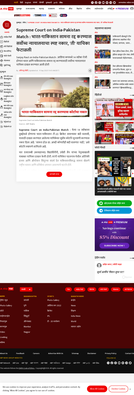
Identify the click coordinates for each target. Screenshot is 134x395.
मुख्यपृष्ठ (19, 8)
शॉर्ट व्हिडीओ (6, 46)
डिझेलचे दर (6, 126)
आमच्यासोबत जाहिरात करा (126, 2)
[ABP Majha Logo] (7, 8)
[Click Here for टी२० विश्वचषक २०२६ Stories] (39, 15)
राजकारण (51, 8)
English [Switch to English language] (28, 2)
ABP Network (5, 362)
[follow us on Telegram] (110, 2)
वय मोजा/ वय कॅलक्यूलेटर (6, 91)
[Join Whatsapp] (114, 2)
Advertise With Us (55, 353)
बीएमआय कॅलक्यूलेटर (6, 84)
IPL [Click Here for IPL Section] (48, 316)
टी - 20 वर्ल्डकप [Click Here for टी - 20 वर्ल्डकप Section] (53, 321)
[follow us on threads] (99, 2)
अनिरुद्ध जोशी (23, 70)
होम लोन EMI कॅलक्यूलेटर (6, 77)
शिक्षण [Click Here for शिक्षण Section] (73, 310)
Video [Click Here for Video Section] (2, 332)
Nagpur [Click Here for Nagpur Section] (27, 332)
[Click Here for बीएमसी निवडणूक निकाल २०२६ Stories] (22, 15)
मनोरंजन (62, 8)
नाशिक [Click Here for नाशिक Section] (26, 310)
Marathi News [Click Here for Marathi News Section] (77, 296)
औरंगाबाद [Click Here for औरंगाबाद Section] (27, 321)
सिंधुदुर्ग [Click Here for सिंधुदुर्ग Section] (26, 316)
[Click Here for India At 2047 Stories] (63, 15)
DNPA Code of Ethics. (27, 368)
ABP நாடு (86, 362)
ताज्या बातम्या (30, 8)
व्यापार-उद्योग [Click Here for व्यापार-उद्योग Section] (76, 326)
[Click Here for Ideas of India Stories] (53, 15)
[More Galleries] (132, 148)
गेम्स (68, 289)
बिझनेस (79, 8)
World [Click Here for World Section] (73, 321)
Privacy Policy (110, 353)
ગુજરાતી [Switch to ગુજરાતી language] (49, 2)
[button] (7, 27)
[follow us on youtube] (103, 2)
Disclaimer (91, 353)
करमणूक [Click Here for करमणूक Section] (3, 326)
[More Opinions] (132, 258)
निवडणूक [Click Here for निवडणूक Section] (3, 321)
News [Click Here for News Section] (73, 305)
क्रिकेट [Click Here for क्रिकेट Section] (49, 310)
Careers (36, 353)
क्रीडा (70, 8)
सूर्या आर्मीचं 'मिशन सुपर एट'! (110, 272)
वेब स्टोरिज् (5, 51)
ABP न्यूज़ (24, 362)
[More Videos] (132, 95)
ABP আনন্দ (34, 362)
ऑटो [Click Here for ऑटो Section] (2, 310)
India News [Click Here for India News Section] (75, 316)
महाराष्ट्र (41, 8)
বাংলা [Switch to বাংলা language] (35, 2)
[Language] (26, 289)
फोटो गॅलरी (5, 55)
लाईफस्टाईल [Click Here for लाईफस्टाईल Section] (5, 316)
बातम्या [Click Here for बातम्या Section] (2, 296)
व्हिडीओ (4, 41)
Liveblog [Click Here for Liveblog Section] (3, 337)
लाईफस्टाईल (99, 8)
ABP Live (16, 362)
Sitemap (75, 353)
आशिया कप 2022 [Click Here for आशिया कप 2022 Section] (54, 305)
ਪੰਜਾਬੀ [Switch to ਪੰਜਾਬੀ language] (41, 2)
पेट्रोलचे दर (5, 122)
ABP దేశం (96, 362)
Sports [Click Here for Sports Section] (50, 296)
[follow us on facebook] (96, 2)
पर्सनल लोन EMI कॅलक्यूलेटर (6, 115)
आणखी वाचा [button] (54, 174)
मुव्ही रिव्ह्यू (5, 65)
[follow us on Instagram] (107, 2)
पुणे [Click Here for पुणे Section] (25, 305)
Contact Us (129, 353)
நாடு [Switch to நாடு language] (55, 2)
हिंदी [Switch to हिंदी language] (21, 2)
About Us (3, 353)
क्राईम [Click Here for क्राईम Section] (73, 300)
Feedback (20, 353)
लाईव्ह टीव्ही (6, 37)
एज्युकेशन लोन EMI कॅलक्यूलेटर (7, 99)
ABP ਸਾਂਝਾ (76, 362)
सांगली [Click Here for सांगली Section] (26, 300)
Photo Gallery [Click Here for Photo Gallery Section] (6, 305)
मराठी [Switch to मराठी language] (16, 2)
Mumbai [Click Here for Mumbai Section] (27, 326)
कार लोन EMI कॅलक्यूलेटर (6, 106)
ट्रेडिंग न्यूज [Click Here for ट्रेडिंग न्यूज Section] (4, 300)
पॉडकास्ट (5, 60)
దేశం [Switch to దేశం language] (61, 2)
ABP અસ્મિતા (55, 362)
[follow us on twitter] (92, 2)
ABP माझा (44, 362)
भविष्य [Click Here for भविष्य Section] (2, 342)
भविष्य (88, 8)
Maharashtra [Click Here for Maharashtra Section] (30, 296)
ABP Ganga (66, 362)
